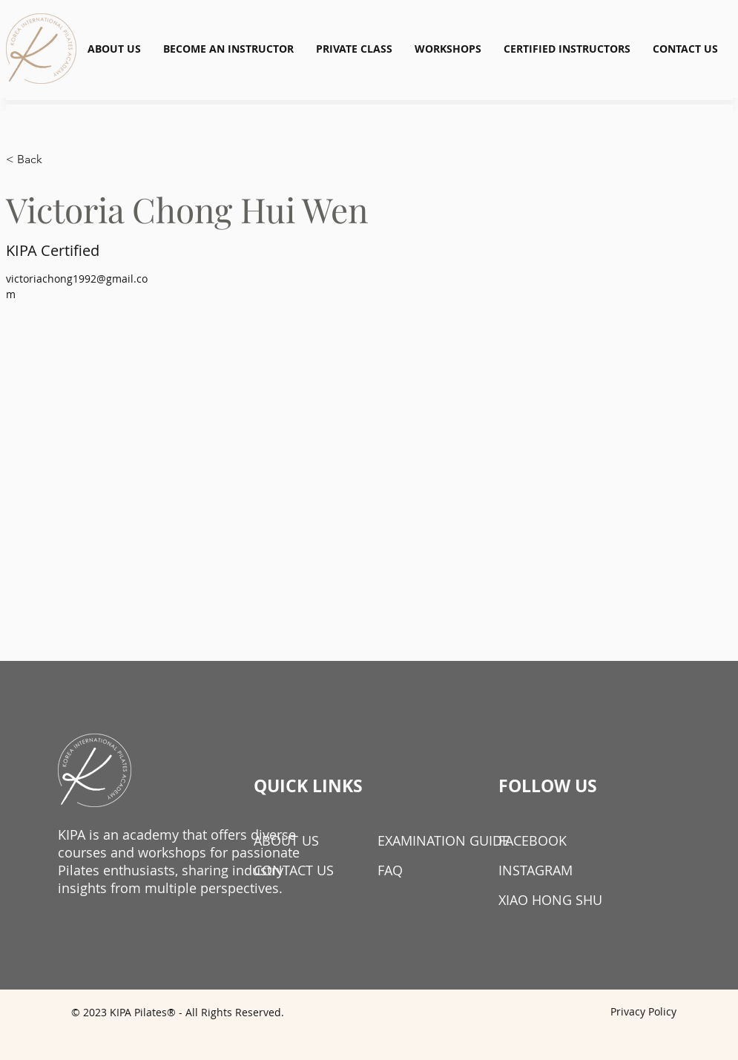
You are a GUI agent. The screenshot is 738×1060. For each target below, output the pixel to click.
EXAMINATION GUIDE (430, 840)
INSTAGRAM (535, 870)
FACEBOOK (532, 840)
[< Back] (35, 160)
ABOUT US (286, 840)
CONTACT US (294, 870)
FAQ (390, 870)
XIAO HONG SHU (550, 900)
